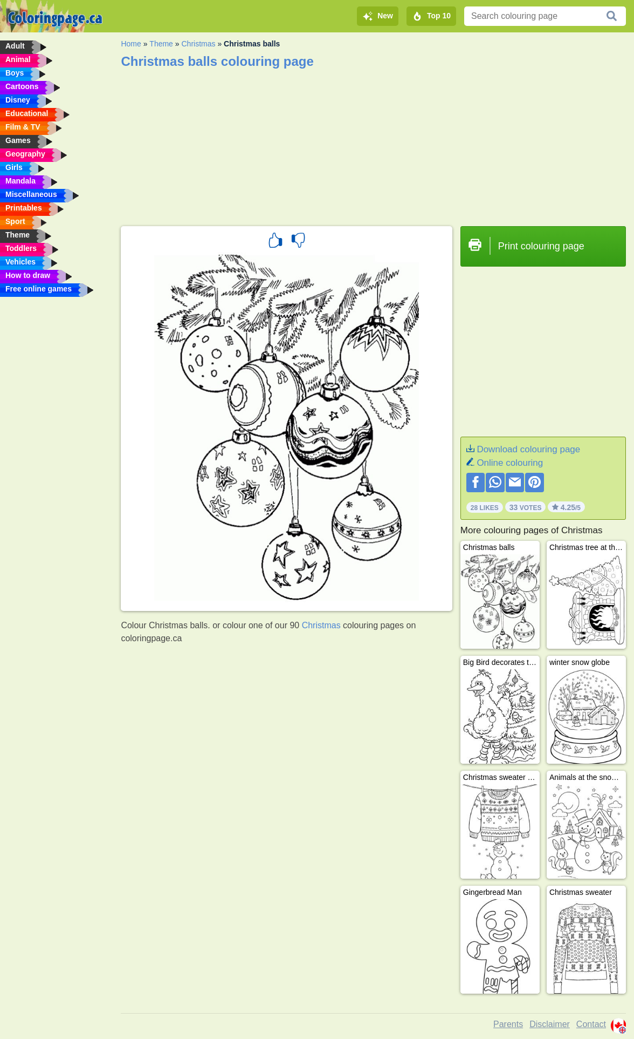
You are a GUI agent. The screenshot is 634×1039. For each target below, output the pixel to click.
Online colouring (510, 463)
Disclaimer (549, 1024)
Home (131, 43)
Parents (508, 1024)
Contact (591, 1024)
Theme (161, 43)
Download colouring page (528, 449)
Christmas (198, 43)
